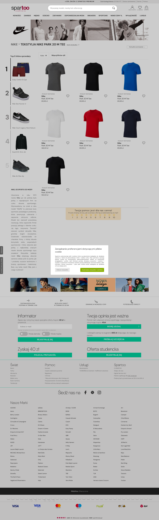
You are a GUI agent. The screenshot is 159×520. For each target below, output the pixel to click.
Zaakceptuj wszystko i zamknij (92, 270)
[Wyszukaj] (113, 8)
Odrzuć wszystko (62, 270)
